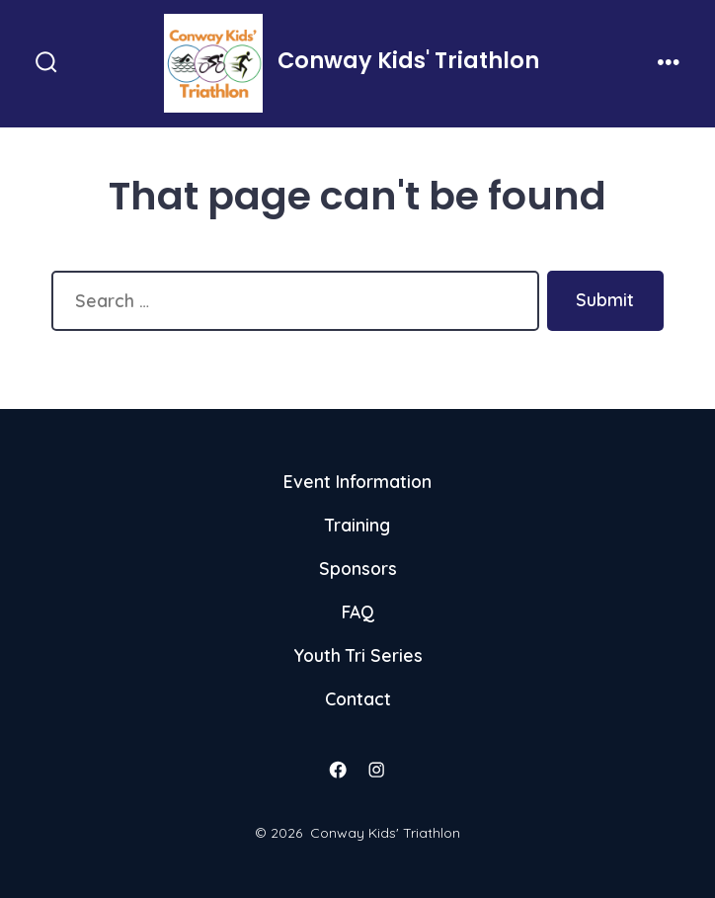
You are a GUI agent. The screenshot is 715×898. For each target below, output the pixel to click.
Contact (358, 698)
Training (357, 524)
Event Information (357, 481)
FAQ (358, 611)
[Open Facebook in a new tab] (339, 769)
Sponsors (358, 568)
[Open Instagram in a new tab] (377, 769)
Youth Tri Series (358, 655)
